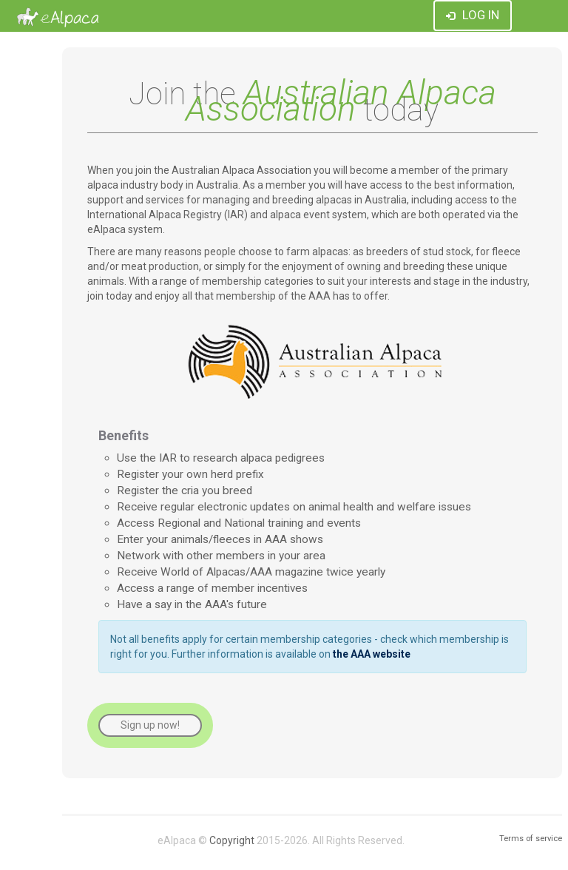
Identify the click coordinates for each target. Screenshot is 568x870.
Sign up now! (150, 725)
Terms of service (530, 838)
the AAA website (371, 654)
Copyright (231, 840)
